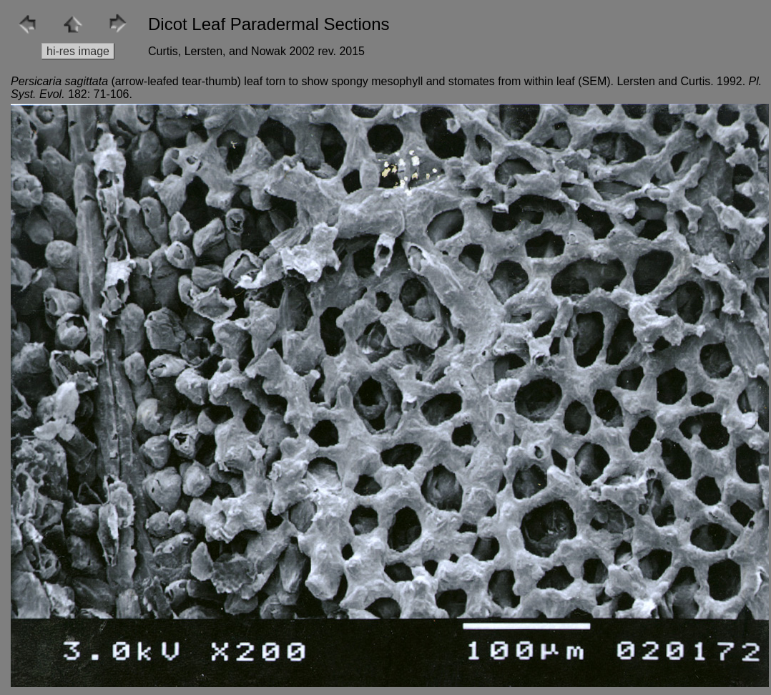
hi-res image (77, 51)
